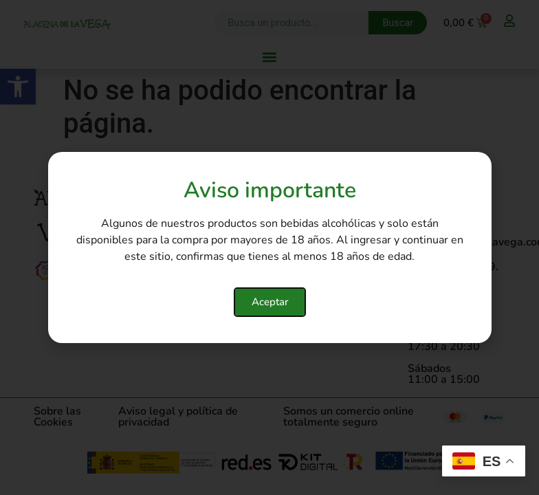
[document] (269, 247)
